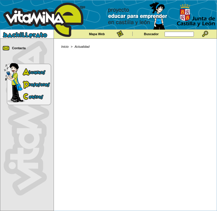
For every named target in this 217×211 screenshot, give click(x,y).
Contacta (19, 48)
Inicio (65, 46)
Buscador (151, 34)
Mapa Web (97, 34)
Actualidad (82, 46)
